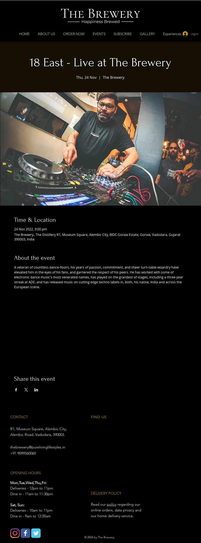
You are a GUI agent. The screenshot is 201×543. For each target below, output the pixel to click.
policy (111, 504)
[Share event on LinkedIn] (36, 389)
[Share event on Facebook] (16, 389)
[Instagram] (15, 533)
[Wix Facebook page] (25, 533)
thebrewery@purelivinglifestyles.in (37, 447)
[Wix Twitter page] (36, 533)
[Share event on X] (26, 389)
